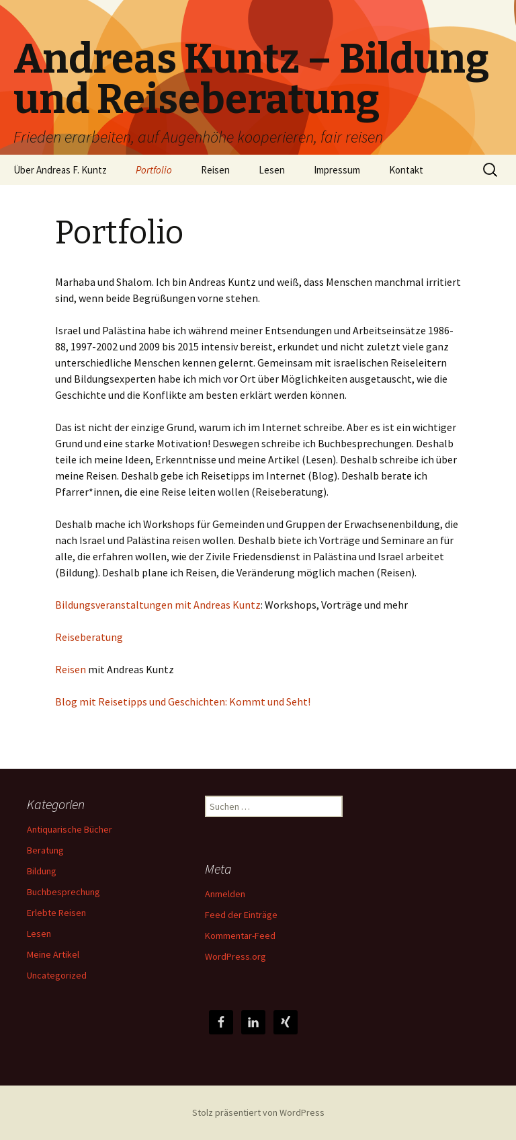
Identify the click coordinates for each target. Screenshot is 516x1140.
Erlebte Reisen (56, 913)
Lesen (272, 169)
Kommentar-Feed (240, 935)
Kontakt (406, 169)
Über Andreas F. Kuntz (60, 169)
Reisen (215, 169)
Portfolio (154, 169)
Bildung (41, 871)
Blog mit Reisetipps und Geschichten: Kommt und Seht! (182, 701)
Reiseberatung (89, 637)
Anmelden (225, 894)
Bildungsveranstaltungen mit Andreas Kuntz (158, 604)
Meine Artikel (53, 954)
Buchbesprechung (63, 892)
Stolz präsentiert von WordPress (258, 1112)
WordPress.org (235, 956)
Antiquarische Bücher (69, 829)
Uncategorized (57, 975)
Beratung (45, 850)
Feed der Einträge (241, 915)
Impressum (337, 169)
